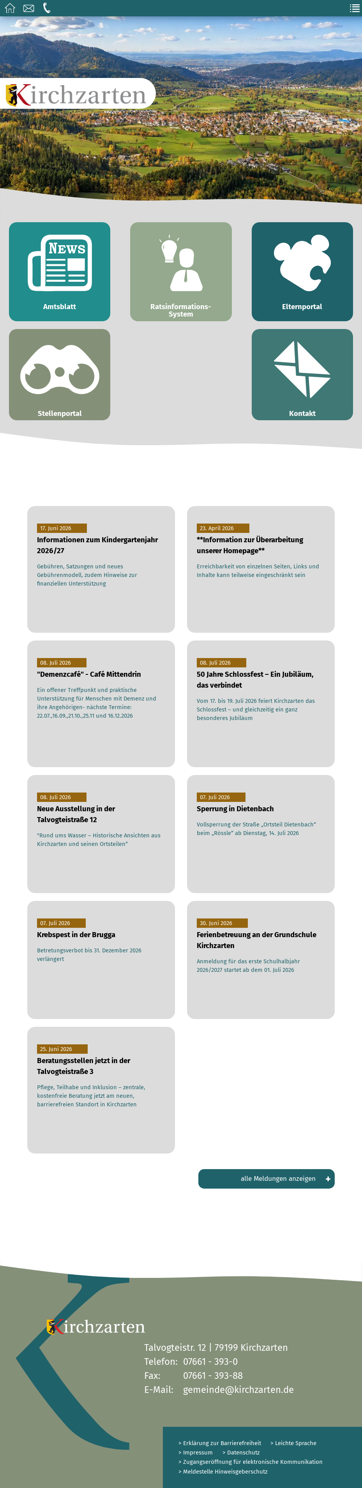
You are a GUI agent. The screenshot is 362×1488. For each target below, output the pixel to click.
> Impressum (195, 1452)
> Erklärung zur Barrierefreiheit (219, 1443)
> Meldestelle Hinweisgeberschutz (223, 1471)
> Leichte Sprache (292, 1443)
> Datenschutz (241, 1452)
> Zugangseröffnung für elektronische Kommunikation (250, 1461)
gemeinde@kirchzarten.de (238, 1389)
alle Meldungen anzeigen (286, 1179)
